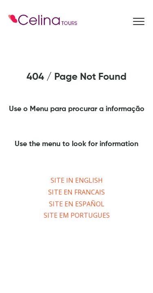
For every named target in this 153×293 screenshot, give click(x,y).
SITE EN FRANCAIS (76, 192)
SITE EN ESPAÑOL (76, 203)
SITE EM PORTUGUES (77, 215)
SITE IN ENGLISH (77, 180)
